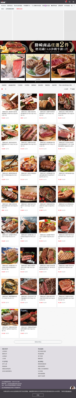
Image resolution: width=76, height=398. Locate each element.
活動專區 (4, 85)
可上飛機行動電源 (36, 5)
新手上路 (4, 364)
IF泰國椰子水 (26, 5)
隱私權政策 (68, 391)
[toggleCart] (66, 2)
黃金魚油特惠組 (18, 5)
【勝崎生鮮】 (19, 9)
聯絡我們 (40, 358)
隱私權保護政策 (42, 364)
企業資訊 (4, 351)
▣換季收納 (54, 5)
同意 (38, 395)
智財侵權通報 (41, 373)
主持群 (4, 358)
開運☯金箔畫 (46, 5)
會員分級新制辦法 (7, 371)
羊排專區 (27, 85)
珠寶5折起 (10, 5)
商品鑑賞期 (41, 353)
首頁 (2, 9)
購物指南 (4, 366)
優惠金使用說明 (6, 368)
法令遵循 (40, 371)
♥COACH (3, 5)
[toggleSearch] (69, 2)
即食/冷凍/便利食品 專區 (65, 85)
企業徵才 (4, 356)
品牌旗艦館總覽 (10, 9)
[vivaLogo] (4, 2)
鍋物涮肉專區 (12, 85)
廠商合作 (4, 353)
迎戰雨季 (60, 5)
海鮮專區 (54, 85)
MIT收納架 (67, 5)
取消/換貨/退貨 (42, 351)
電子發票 (40, 356)
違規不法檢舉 (41, 376)
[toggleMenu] (73, 2)
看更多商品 (38, 342)
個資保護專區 (41, 366)
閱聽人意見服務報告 (43, 368)
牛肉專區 (20, 85)
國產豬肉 (33, 85)
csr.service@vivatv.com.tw (15, 383)
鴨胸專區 (47, 85)
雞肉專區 (40, 85)
